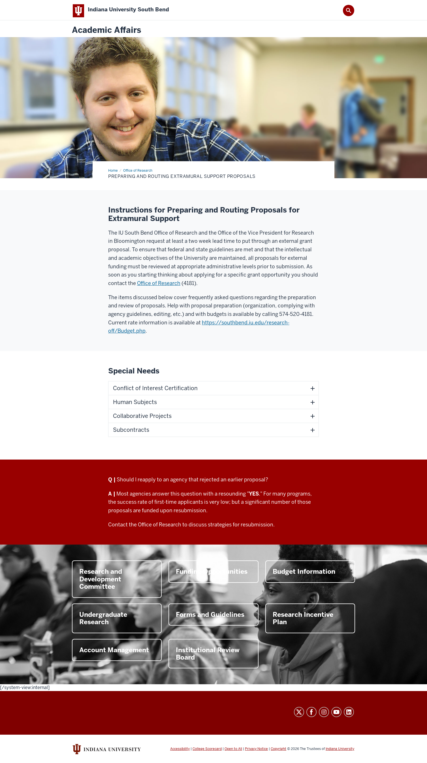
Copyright (278, 751)
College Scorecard (207, 751)
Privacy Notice (256, 751)
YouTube (336, 714)
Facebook (311, 714)
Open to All (233, 751)
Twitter (299, 714)
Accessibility (180, 751)
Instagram (324, 714)
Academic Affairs (106, 32)
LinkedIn (349, 714)
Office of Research (158, 285)
